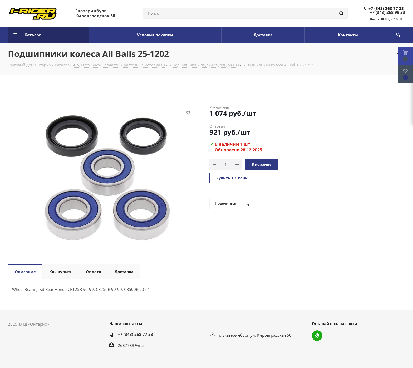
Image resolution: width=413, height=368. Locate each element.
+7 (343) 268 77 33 (386, 8)
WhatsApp (317, 335)
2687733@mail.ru (134, 345)
